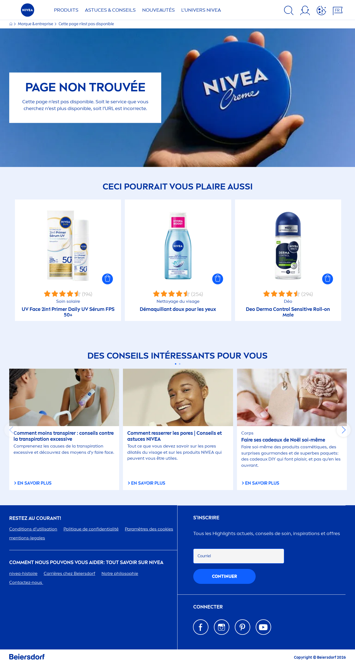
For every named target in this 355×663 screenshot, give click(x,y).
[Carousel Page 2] (179, 364)
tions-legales (27, 537)
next (344, 430)
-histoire (23, 573)
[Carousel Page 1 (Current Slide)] (175, 364)
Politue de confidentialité (91, 529)
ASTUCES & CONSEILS (110, 10)
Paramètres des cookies (149, 529)
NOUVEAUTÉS (158, 10)
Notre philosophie (120, 573)
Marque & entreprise (36, 24)
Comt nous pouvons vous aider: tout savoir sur (86, 562)
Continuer (224, 576)
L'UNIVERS (201, 10)
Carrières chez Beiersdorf (69, 573)
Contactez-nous (26, 582)
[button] (107, 278)
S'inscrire (206, 518)
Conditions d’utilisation (33, 529)
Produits (66, 10)
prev (11, 430)
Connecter (208, 607)
